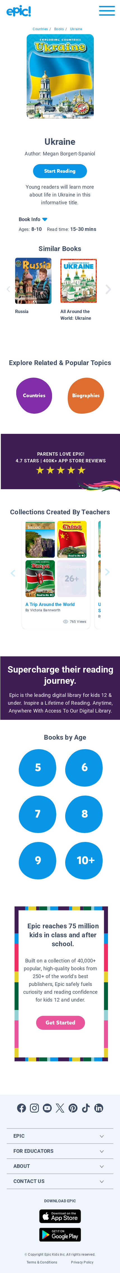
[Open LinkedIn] (98, 1108)
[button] (56, 573)
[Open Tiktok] (85, 1108)
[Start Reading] (60, 171)
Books (59, 29)
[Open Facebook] (21, 1108)
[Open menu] (107, 12)
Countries (40, 29)
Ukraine (76, 29)
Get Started (60, 1022)
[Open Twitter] (60, 1108)
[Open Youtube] (47, 1108)
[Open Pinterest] (73, 1108)
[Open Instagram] (34, 1108)
